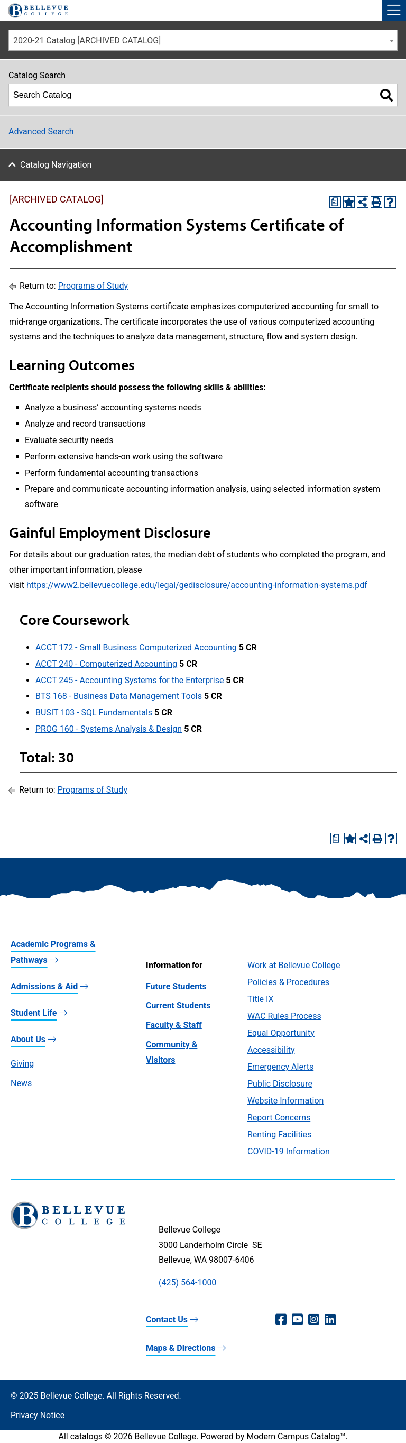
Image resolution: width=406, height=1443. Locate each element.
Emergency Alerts (280, 1067)
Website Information (285, 1101)
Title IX (260, 999)
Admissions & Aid (44, 986)
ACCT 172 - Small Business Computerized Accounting (136, 647)
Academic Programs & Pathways (53, 952)
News (21, 1083)
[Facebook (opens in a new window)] (281, 1319)
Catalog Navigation (55, 165)
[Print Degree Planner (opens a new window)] (335, 202)
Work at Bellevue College (293, 965)
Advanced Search (41, 131)
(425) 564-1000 (187, 1282)
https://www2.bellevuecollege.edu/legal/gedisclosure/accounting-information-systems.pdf (196, 585)
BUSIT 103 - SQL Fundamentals (93, 712)
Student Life (34, 1013)
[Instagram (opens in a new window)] (313, 1319)
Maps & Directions (180, 1348)
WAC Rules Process (284, 1016)
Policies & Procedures (288, 982)
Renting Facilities (279, 1134)
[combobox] (203, 40)
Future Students (176, 986)
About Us (28, 1039)
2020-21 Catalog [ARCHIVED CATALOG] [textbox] (87, 40)
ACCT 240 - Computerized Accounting (106, 664)
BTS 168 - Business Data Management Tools (118, 696)
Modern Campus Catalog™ (295, 1436)
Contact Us (167, 1320)
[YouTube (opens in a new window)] (297, 1319)
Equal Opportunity (281, 1033)
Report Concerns (278, 1118)
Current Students (178, 1005)
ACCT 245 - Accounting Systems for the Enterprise (129, 680)
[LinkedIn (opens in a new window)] (330, 1319)
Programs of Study (93, 286)
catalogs (86, 1436)
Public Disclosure (279, 1084)
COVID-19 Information (288, 1151)
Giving (22, 1064)
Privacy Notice (37, 1415)
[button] (394, 10)
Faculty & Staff (174, 1025)
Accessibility (271, 1050)
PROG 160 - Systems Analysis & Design (108, 729)
